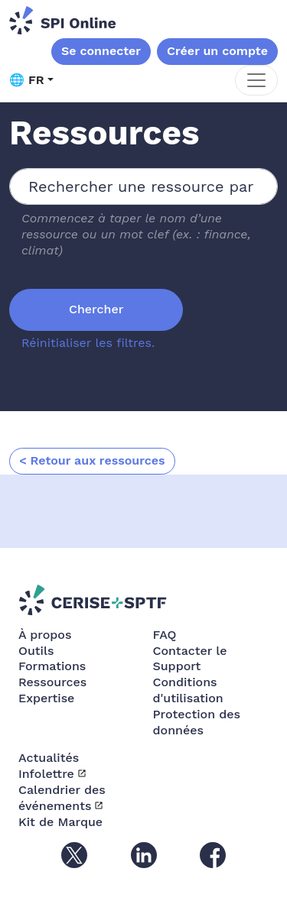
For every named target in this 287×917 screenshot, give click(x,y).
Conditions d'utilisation (188, 690)
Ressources (52, 682)
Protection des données (197, 722)
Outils (36, 650)
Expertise (46, 698)
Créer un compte (217, 51)
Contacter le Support (190, 658)
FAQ (165, 634)
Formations (52, 666)
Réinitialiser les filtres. (88, 342)
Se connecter (101, 51)
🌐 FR (26, 80)
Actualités (48, 757)
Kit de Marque (60, 822)
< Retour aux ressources (92, 460)
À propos (44, 634)
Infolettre (46, 773)
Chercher (96, 309)
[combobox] (143, 186)
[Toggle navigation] (256, 80)
